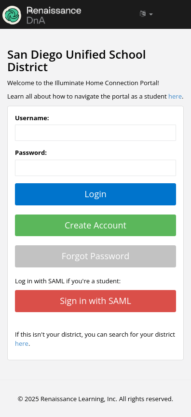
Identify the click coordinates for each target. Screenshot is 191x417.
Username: (32, 118)
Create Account (95, 225)
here (175, 96)
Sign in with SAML (95, 300)
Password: (31, 152)
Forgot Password (95, 256)
